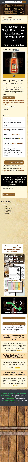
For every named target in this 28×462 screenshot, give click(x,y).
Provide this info (16, 162)
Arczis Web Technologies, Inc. (9, 456)
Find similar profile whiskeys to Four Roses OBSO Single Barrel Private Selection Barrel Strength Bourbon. (13, 130)
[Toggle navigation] (3, 2)
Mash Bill (6, 157)
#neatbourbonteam (10, 454)
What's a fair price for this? (12, 166)
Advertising (10, 449)
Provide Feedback (14, 379)
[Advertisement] (14, 28)
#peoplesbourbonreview (9, 452)
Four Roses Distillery (18, 113)
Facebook (17, 457)
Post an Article (14, 373)
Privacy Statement (6, 451)
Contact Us (4, 449)
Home (3, 45)
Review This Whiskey (8, 125)
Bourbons (9, 45)
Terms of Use (23, 449)
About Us (16, 449)
